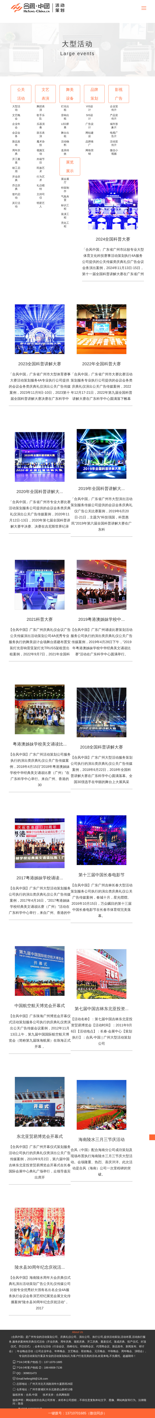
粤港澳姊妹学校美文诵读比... (40, 744)
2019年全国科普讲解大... (101, 488)
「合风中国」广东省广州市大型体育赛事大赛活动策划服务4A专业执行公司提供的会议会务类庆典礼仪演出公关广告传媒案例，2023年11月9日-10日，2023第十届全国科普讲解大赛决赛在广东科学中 (40, 386)
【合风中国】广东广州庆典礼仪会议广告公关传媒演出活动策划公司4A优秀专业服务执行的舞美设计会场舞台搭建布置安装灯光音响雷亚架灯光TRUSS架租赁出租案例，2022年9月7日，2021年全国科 (40, 642)
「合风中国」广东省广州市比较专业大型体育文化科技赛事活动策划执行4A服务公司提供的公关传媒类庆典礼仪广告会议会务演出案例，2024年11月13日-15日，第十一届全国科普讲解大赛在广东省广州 (113, 262)
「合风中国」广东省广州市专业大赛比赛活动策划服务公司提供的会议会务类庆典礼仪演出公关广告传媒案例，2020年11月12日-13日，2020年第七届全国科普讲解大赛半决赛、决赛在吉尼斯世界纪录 (40, 514)
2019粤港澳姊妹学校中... (101, 619)
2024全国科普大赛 (113, 239)
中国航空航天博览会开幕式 (40, 1005)
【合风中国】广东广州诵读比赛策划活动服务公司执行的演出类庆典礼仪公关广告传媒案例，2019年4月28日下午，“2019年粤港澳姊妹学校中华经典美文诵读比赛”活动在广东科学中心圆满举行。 (101, 642)
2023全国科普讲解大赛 (39, 363)
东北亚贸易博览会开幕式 (40, 1136)
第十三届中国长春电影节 (101, 874)
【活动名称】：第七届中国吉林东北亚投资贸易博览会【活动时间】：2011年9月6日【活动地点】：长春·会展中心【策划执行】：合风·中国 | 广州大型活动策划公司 (101, 1031)
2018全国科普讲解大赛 (101, 747)
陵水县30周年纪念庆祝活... (40, 1267)
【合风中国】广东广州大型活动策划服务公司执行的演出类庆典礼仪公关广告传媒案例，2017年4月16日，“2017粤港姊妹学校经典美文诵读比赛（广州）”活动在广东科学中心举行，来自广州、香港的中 (40, 900)
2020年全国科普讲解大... (39, 491)
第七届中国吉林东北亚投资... (101, 1008)
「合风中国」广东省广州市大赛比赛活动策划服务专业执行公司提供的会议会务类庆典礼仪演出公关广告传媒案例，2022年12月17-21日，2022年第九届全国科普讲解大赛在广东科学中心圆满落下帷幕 (101, 386)
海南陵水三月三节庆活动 (101, 1139)
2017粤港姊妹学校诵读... (39, 878)
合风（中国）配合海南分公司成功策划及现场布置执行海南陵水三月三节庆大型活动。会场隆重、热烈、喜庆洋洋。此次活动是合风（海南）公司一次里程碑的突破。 (101, 1162)
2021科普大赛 (40, 619)
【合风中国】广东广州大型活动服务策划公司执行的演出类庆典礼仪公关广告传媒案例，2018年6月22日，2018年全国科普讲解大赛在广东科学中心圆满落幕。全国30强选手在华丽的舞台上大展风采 (101, 770)
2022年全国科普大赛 (101, 363)
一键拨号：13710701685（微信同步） (77, 1413)
